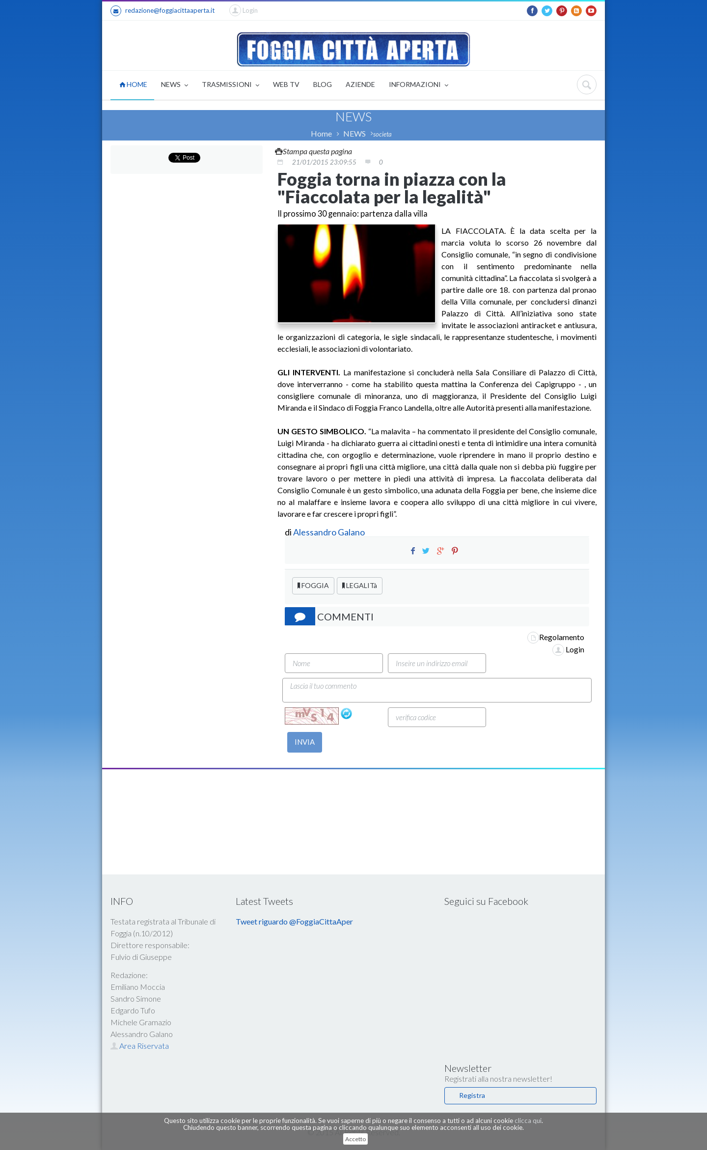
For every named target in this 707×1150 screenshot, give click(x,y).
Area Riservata (139, 1045)
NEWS (174, 85)
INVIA (305, 741)
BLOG (322, 84)
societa (382, 134)
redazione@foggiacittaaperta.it (162, 10)
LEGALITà (359, 585)
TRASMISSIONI (230, 85)
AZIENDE (360, 84)
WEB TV (286, 84)
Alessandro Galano (329, 532)
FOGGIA (313, 585)
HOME (133, 84)
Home (321, 133)
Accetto (355, 1139)
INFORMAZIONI (418, 85)
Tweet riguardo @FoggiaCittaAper (294, 921)
